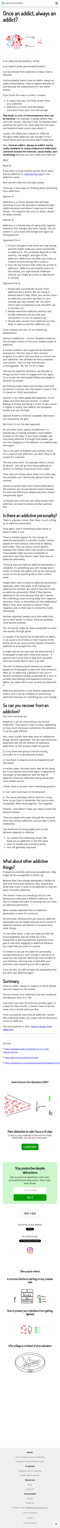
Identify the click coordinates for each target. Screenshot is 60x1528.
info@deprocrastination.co (37, 1507)
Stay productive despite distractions (30, 1170)
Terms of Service (30, 1512)
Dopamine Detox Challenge (29, 1471)
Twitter (30, 1498)
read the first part (33, 174)
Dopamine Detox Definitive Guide (30, 1461)
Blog (30, 1484)
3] (48, 324)
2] (45, 317)
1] (22, 308)
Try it (30, 1197)
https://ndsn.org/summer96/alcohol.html (21, 1057)
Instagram (30, 1503)
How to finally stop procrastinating (30, 1457)
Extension (30, 1489)
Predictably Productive (29, 1475)
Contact (30, 1517)
